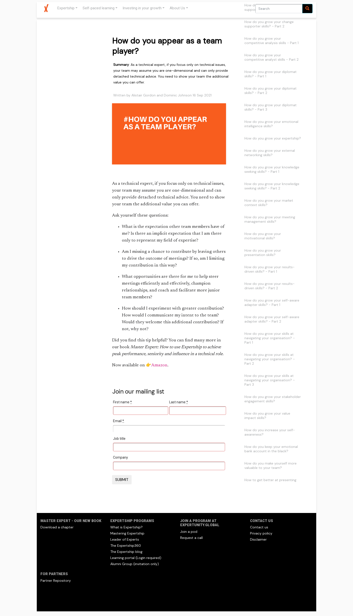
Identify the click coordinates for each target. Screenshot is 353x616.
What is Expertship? (126, 527)
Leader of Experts (124, 539)
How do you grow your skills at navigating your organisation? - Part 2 (269, 359)
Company (120, 457)
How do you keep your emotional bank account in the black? (271, 448)
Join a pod (188, 531)
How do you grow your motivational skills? (262, 236)
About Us (177, 8)
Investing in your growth (142, 8)
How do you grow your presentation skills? (262, 252)
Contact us (259, 527)
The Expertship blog (126, 551)
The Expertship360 (125, 545)
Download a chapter (57, 527)
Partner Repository (55, 580)
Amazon (159, 365)
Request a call (191, 537)
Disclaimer (258, 539)
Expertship (66, 8)
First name (122, 402)
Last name (178, 402)
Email (118, 421)
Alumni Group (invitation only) (134, 564)
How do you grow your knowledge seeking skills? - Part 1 (271, 169)
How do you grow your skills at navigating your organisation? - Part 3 (269, 380)
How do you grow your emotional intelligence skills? (271, 123)
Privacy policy (261, 533)
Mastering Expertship (127, 533)
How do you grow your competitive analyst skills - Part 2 (271, 57)
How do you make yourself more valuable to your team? (270, 465)
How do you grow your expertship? (272, 138)
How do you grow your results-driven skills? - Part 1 (269, 269)
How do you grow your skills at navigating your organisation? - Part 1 (269, 338)
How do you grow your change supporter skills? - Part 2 (269, 24)
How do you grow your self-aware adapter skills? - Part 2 (271, 319)
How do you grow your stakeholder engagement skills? (272, 399)
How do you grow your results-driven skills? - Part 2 (269, 285)
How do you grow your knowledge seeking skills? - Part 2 (271, 186)
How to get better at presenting (270, 480)
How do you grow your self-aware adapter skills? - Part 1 (271, 302)
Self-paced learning (98, 8)
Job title (119, 439)
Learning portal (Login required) (135, 558)
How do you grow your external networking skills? (269, 152)
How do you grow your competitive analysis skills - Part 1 (271, 40)
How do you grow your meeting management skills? (269, 219)
